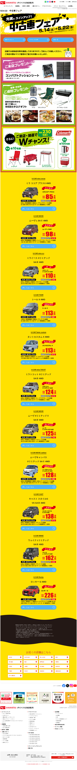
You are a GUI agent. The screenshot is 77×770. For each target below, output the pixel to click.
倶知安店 (42, 671)
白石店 (10, 657)
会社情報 (70, 6)
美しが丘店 (42, 657)
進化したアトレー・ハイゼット (9, 718)
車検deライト (32, 723)
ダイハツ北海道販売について (61, 718)
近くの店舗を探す (6, 727)
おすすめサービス (33, 726)
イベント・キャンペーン (59, 6)
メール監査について (43, 761)
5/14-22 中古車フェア (11, 11)
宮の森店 (11, 661)
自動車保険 (5, 738)
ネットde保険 (5, 740)
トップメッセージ (59, 713)
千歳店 (10, 671)
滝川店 (26, 671)
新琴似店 (42, 661)
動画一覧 (30, 748)
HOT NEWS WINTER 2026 (35, 736)
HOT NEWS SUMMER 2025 (35, 739)
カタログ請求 (62, 1)
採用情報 (58, 722)
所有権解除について (33, 730)
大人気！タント (6, 715)
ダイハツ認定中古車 (6, 713)
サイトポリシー (36, 761)
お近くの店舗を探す (63, 757)
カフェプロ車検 (32, 719)
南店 (25, 661)
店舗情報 (17, 6)
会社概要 (58, 715)
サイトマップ (49, 761)
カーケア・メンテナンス (34, 728)
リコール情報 (68, 1)
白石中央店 (27, 657)
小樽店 (26, 666)
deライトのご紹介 (6, 737)
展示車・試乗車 (26, 6)
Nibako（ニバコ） (59, 728)
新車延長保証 (32, 721)
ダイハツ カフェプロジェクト (35, 746)
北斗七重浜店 (12, 675)
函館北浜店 (58, 671)
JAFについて (32, 724)
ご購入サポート (35, 6)
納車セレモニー (6, 742)
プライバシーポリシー (29, 761)
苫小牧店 (42, 666)
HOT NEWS (31, 732)
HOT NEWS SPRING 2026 (35, 734)
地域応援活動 (58, 720)
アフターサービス (46, 6)
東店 (57, 657)
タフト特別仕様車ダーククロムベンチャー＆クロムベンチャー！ (12, 721)
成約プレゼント (15, 40)
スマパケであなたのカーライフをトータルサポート (12, 735)
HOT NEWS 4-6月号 (33, 741)
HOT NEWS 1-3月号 (33, 743)
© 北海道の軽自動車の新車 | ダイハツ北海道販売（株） (38, 764)
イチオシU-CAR (39, 40)
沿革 (57, 717)
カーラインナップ (8, 6)
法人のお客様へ (6, 733)
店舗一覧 (63, 40)
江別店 (10, 666)
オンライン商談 (58, 726)
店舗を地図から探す (6, 725)
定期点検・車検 (32, 717)
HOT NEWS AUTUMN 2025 (35, 738)
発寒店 (57, 661)
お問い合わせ (74, 1)
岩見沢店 (58, 666)
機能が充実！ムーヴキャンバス (9, 717)
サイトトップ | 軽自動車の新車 (62, 8)
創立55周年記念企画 (59, 724)
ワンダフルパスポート (34, 715)
